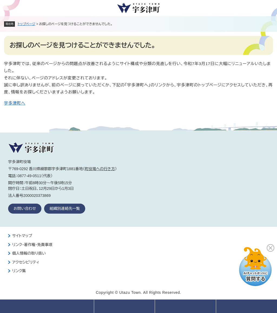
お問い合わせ (25, 208)
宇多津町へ (14, 103)
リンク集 (19, 271)
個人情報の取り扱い (29, 253)
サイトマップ (22, 236)
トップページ (26, 24)
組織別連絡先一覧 (65, 208)
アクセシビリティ (25, 262)
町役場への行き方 (100, 169)
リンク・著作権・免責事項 (32, 245)
